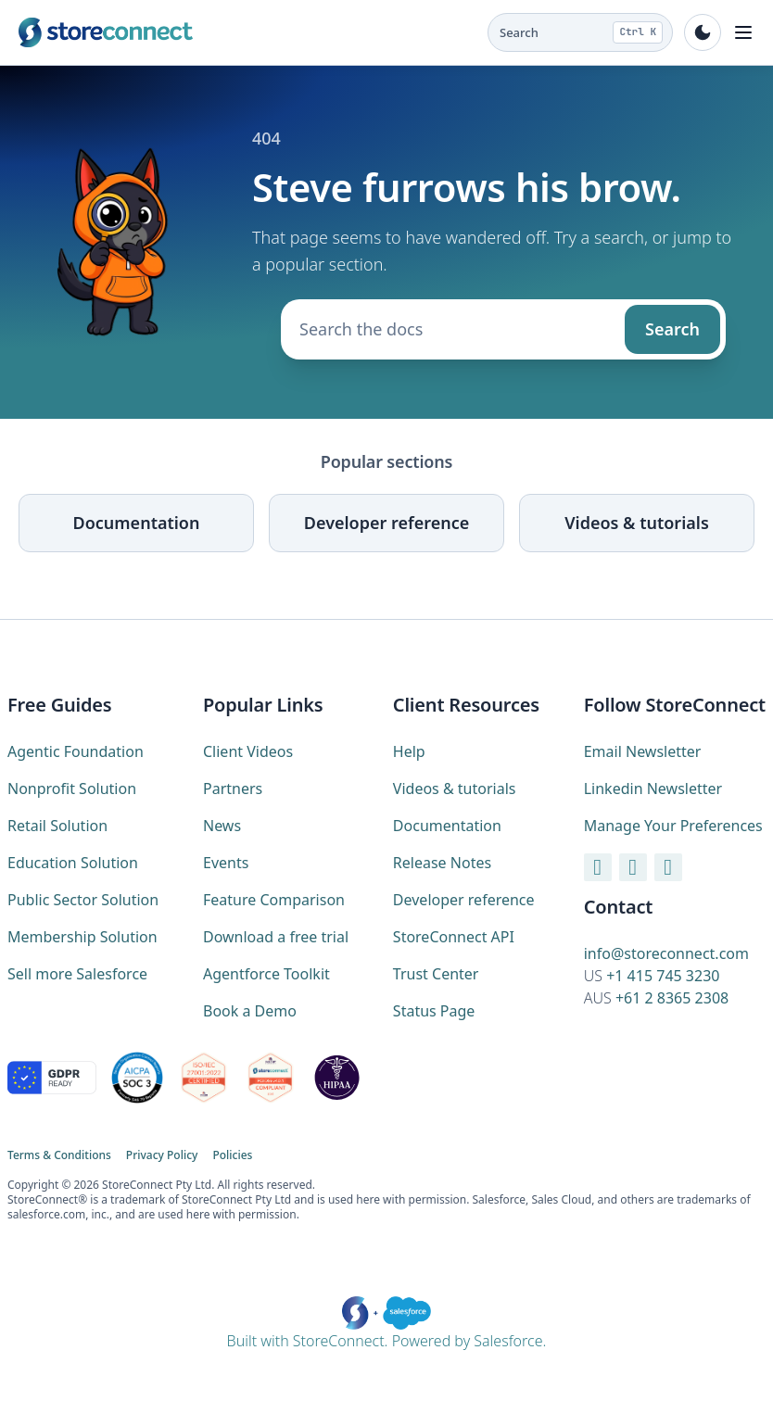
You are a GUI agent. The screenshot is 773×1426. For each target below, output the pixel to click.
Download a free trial (275, 937)
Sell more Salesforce (77, 974)
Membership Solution (82, 937)
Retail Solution (57, 825)
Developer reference (386, 522)
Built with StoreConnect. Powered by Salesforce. (387, 1323)
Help (409, 751)
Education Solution (72, 862)
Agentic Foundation (75, 751)
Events (225, 862)
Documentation (136, 522)
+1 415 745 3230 (662, 975)
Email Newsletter (643, 751)
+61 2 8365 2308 (672, 998)
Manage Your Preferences (673, 825)
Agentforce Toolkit (266, 974)
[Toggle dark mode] (702, 32)
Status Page (434, 1011)
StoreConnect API (453, 937)
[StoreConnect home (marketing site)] (106, 32)
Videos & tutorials (636, 522)
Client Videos (248, 751)
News (222, 825)
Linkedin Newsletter (653, 788)
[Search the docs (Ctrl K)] (580, 32)
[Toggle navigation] (743, 32)
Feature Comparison (274, 900)
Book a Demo (250, 1011)
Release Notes (442, 862)
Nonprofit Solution (71, 788)
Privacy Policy (162, 1155)
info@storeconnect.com (666, 953)
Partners (232, 788)
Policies (232, 1155)
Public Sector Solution (82, 900)
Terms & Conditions (59, 1155)
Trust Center (436, 974)
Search (672, 329)
